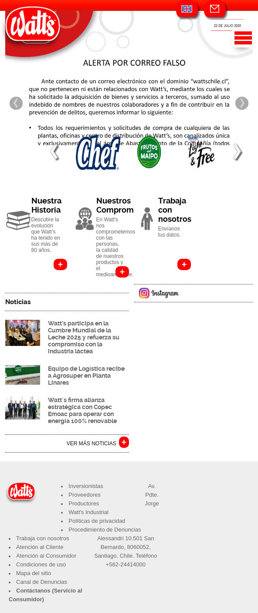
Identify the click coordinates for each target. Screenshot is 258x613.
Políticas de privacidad (96, 521)
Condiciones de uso (41, 564)
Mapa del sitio (33, 573)
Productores (83, 503)
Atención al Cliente (39, 547)
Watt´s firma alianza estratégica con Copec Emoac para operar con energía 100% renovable (82, 410)
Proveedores (84, 494)
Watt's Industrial (88, 512)
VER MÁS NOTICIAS (91, 443)
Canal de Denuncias (41, 582)
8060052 (138, 547)
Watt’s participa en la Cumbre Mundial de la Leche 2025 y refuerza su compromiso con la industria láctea (83, 337)
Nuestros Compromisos (122, 205)
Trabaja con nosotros (42, 538)
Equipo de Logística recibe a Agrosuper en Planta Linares (86, 375)
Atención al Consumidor (46, 555)
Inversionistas (85, 486)
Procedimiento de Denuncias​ (104, 529)
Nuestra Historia (46, 205)
